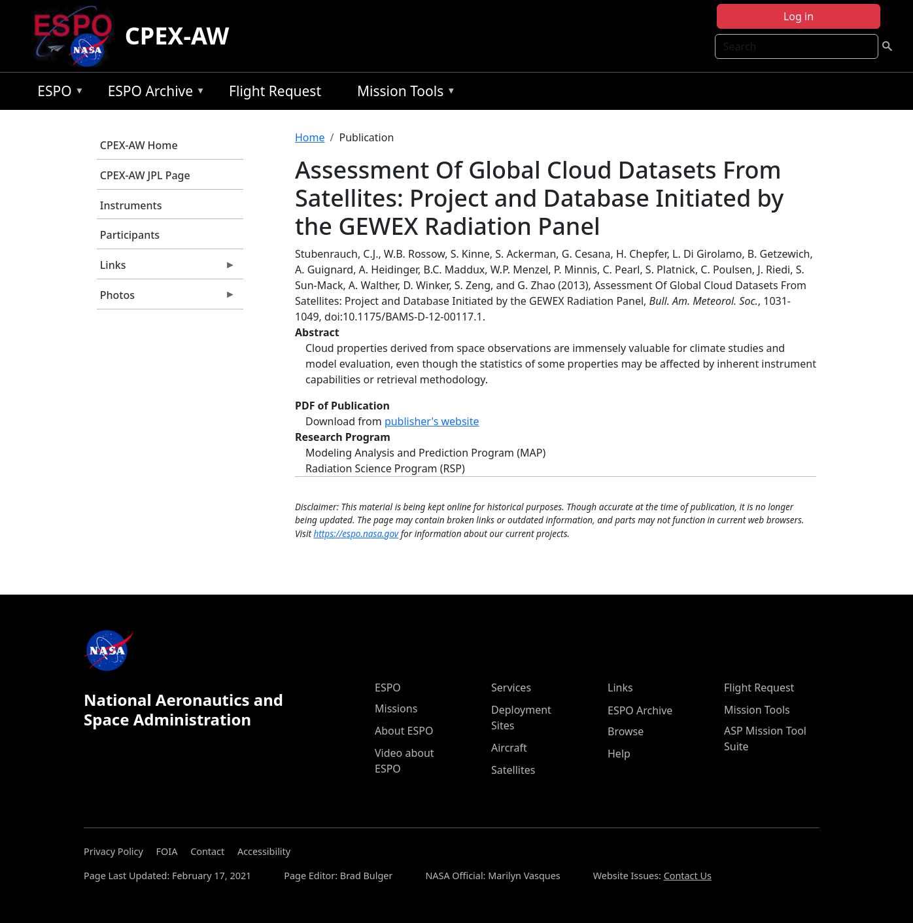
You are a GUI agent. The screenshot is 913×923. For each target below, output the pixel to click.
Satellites (513, 770)
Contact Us (688, 875)
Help (619, 753)
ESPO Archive (153, 93)
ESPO (57, 93)
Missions (396, 708)
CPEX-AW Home (139, 145)
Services (511, 687)
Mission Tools (403, 93)
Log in (799, 16)
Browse (626, 731)
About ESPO (404, 730)
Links (166, 268)
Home (310, 137)
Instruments (131, 205)
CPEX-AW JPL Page (145, 175)
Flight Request (275, 91)
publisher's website (432, 421)
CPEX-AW (177, 36)
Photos (166, 298)
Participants (130, 235)
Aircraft (509, 747)
